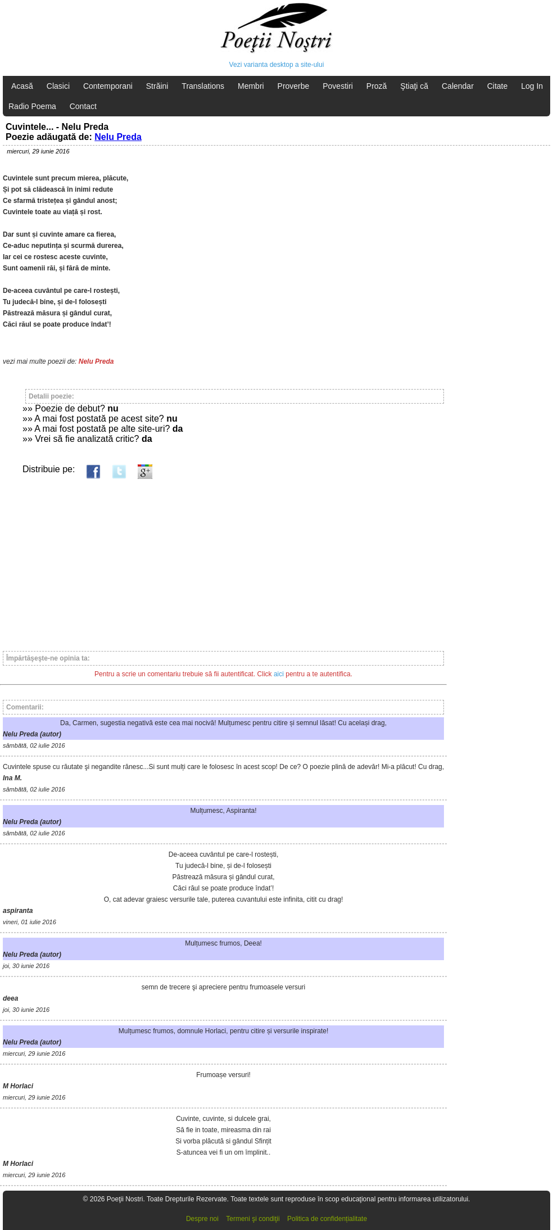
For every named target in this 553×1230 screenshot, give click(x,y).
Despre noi (202, 1219)
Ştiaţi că (414, 86)
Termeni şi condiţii (252, 1219)
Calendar (458, 86)
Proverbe (294, 86)
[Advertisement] (223, 560)
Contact (83, 106)
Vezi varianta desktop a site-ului (276, 65)
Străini (157, 86)
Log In (532, 86)
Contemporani (108, 86)
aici (279, 674)
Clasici (58, 86)
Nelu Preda (118, 137)
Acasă (22, 86)
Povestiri (338, 86)
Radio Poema (32, 106)
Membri (251, 86)
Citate (497, 86)
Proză (376, 86)
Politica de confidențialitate (327, 1219)
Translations (203, 86)
